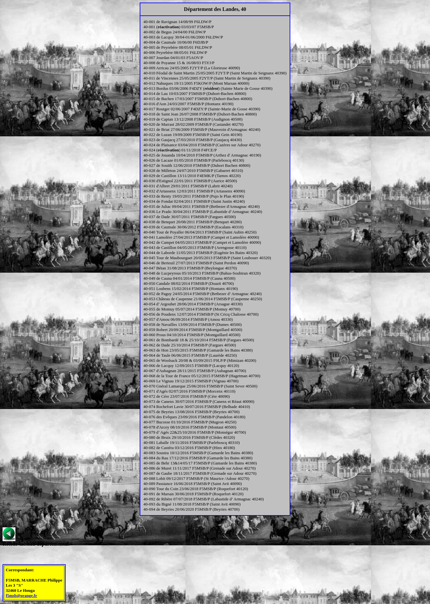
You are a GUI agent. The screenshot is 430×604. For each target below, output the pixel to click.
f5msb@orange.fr (21, 595)
